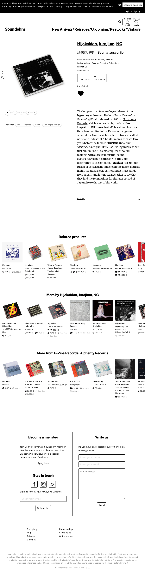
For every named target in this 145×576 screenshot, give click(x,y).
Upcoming (99, 29)
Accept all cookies (133, 5)
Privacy (31, 536)
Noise (86, 70)
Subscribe (43, 508)
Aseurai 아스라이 (100, 384)
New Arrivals (62, 29)
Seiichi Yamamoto (123, 381)
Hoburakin (29, 326)
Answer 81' (29, 329)
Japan (37, 125)
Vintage (133, 29)
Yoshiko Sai (53, 381)
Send (102, 505)
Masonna (97, 265)
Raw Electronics (24, 125)
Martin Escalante (55, 268)
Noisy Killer (97, 329)
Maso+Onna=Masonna (102, 268)
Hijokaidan (87, 43)
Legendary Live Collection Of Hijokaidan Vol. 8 (122, 329)
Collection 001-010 (78, 268)
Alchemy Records (105, 59)
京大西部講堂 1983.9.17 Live (11, 330)
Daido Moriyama (122, 384)
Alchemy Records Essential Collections (101, 63)
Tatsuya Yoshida (55, 265)
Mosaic (5, 384)
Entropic (73, 329)
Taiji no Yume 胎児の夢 (57, 384)
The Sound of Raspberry (53, 272)
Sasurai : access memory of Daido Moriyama (122, 390)
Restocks (117, 29)
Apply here (43, 463)
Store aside (65, 532)
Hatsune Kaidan (9, 323)
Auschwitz (40, 323)
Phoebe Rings (99, 381)
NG (119, 43)
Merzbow (6, 265)
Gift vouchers (66, 536)
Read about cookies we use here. (98, 6)
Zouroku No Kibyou (56, 326)
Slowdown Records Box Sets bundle (35, 269)
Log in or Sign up (132, 11)
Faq (29, 532)
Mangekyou (75, 384)
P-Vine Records (90, 59)
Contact (31, 539)
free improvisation (52, 125)
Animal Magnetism (123, 268)
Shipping (32, 529)
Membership (66, 529)
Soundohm (15, 29)
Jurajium (106, 43)
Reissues (81, 29)
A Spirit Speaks (31, 387)
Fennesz (6, 381)
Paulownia (6, 268)
